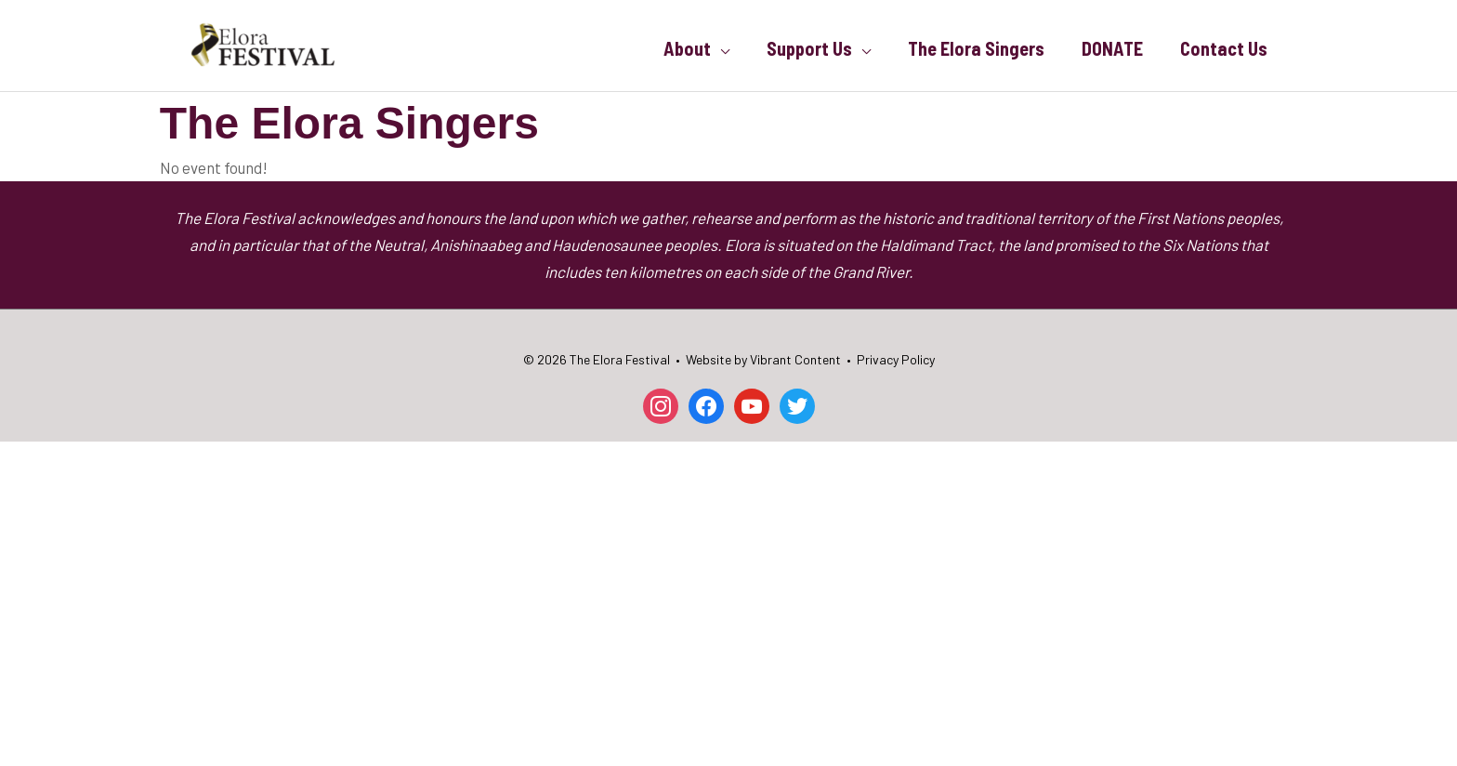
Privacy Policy (896, 359)
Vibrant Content (795, 359)
